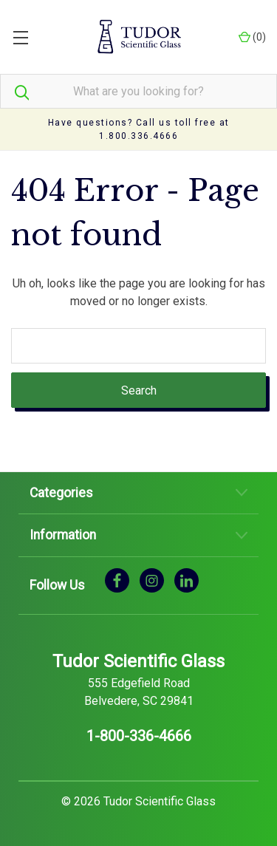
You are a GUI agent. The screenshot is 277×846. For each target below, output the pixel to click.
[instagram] (152, 579)
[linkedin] (186, 579)
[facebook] (117, 579)
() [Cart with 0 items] (252, 37)
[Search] (15, 91)
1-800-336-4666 (138, 736)
